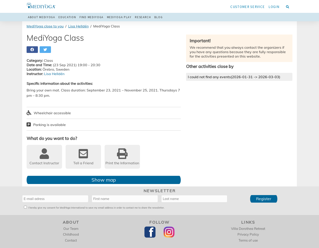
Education (67, 17)
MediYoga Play (119, 17)
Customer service (247, 7)
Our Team (70, 229)
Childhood (71, 234)
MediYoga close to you (45, 26)
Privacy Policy (248, 234)
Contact (71, 240)
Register (263, 198)
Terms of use (248, 240)
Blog (158, 17)
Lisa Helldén (78, 26)
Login (273, 7)
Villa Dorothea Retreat (248, 229)
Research (143, 17)
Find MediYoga (91, 17)
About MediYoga (41, 17)
